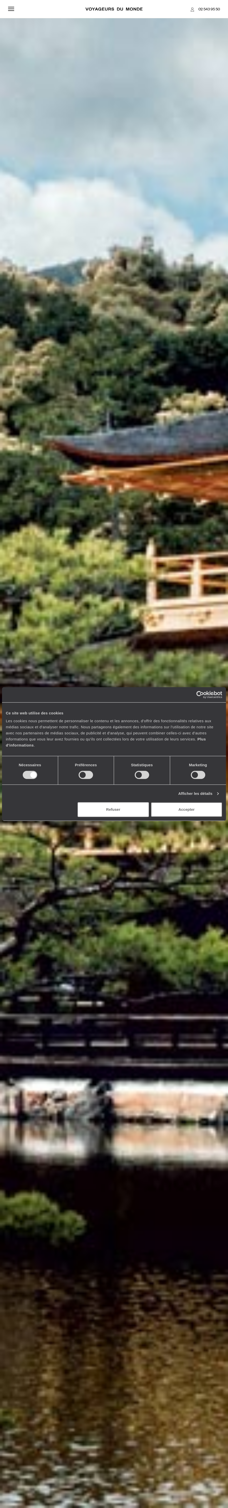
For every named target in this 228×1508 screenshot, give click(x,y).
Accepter (186, 809)
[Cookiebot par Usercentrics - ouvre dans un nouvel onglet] (200, 694)
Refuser (113, 809)
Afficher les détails (195, 793)
